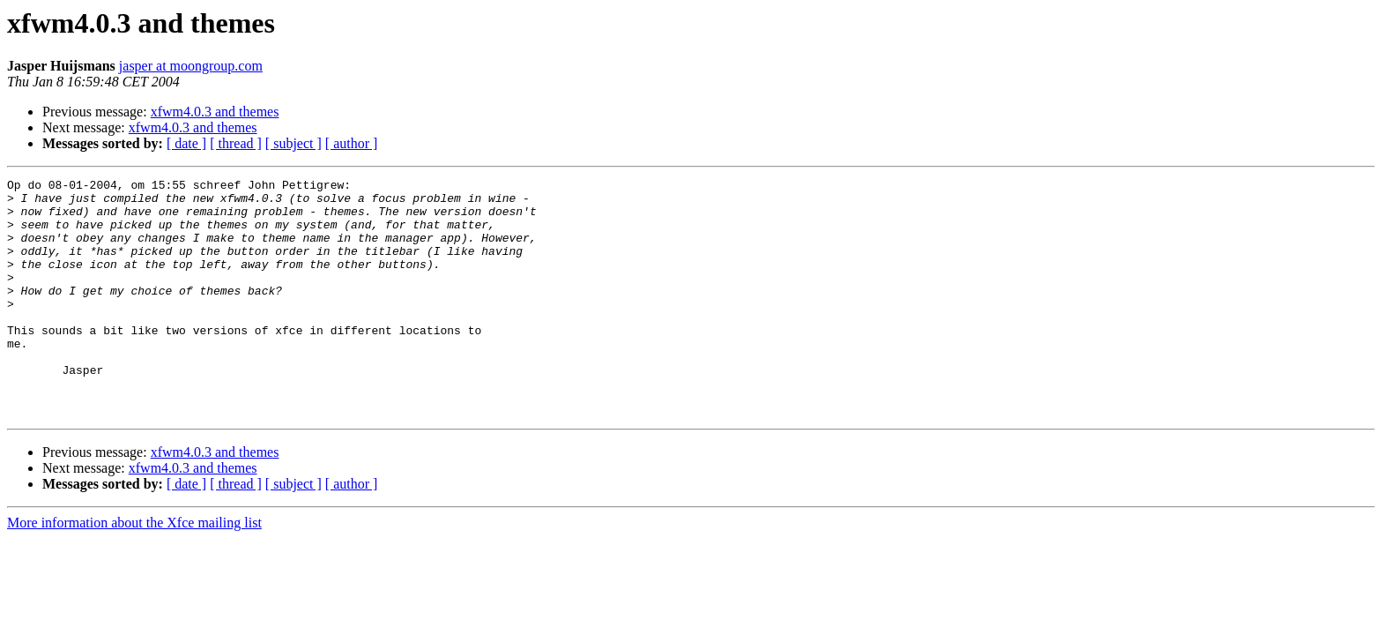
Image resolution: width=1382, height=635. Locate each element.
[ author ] (351, 143)
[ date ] (186, 143)
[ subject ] (293, 143)
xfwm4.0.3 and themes (215, 111)
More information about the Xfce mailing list (134, 570)
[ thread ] (236, 143)
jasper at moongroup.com (191, 65)
